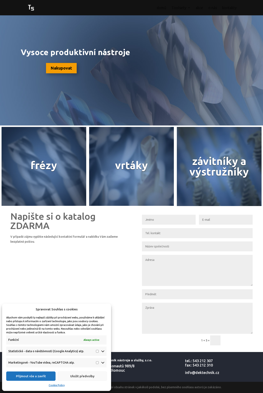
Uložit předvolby (82, 376)
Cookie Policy (57, 385)
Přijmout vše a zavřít (31, 376)
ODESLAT (238, 340)
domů (161, 8)
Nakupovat (61, 68)
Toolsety (178, 8)
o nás (212, 8)
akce (199, 8)
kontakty (229, 8)
